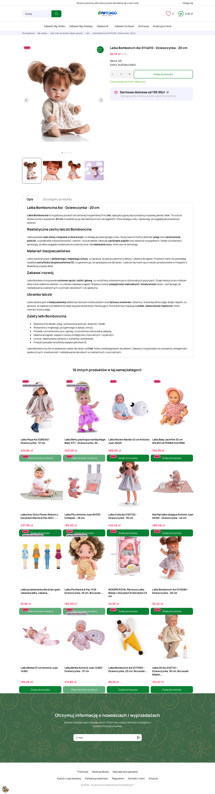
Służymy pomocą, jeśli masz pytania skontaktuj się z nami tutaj (107, 3)
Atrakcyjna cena (162, 26)
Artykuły (153, 778)
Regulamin (118, 778)
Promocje (82, 771)
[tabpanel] (63, 100)
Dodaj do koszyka (163, 74)
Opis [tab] (30, 199)
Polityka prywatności (96, 778)
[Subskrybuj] (139, 738)
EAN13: (114, 65)
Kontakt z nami (136, 778)
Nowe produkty (100, 771)
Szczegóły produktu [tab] (57, 199)
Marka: (114, 61)
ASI (120, 61)
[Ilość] (121, 74)
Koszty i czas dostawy (69, 778)
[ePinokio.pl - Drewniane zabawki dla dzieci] (107, 13)
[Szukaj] (36, 13)
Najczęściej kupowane (125, 771)
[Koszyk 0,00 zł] (185, 14)
